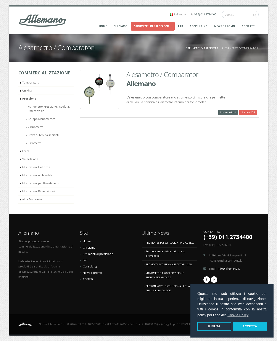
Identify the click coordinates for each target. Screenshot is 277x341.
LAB (180, 26)
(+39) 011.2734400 (205, 14)
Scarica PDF (248, 112)
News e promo (224, 26)
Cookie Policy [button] (237, 315)
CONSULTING (199, 26)
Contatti (249, 26)
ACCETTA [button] (249, 326)
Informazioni (228, 112)
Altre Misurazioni (33, 199)
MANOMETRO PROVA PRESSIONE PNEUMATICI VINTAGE (165, 275)
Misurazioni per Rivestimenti (40, 183)
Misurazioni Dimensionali (38, 191)
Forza (25, 151)
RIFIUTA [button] (214, 326)
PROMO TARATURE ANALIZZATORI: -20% (169, 264)
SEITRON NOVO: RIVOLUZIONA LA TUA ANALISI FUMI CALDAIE (168, 288)
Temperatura (30, 82)
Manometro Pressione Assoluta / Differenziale (49, 109)
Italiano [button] (178, 14)
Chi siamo (89, 247)
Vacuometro (35, 127)
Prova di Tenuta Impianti (43, 135)
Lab (85, 260)
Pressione (29, 98)
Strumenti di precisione (151, 26)
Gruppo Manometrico (41, 119)
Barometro (35, 143)
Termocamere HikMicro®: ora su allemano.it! (165, 253)
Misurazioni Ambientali (37, 175)
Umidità (27, 90)
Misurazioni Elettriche (36, 167)
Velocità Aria (30, 159)
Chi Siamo (120, 26)
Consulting (90, 266)
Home (103, 26)
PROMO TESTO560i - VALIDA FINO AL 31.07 (170, 242)
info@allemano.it (229, 269)
